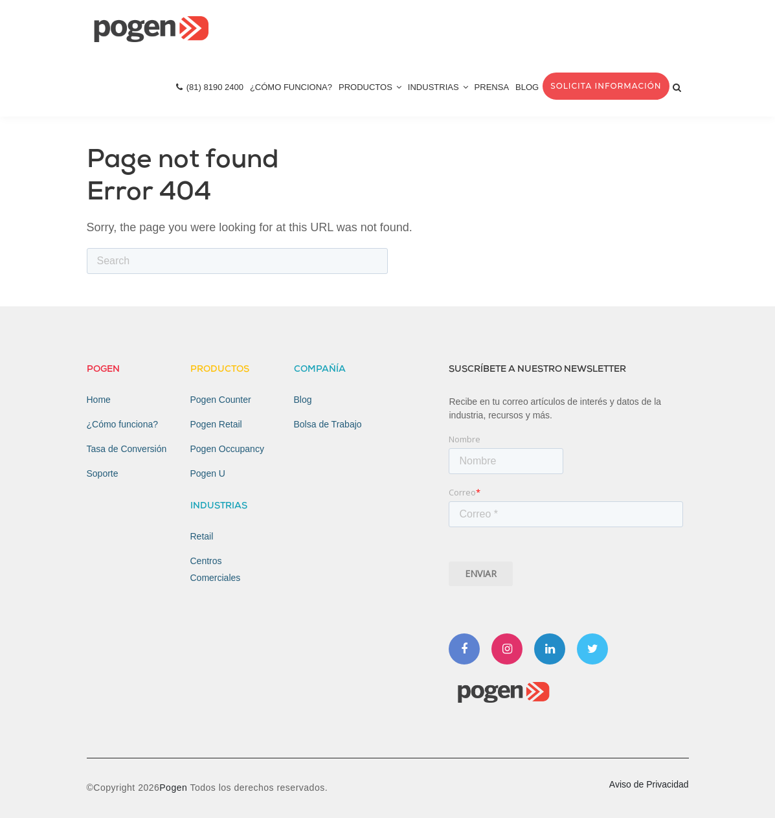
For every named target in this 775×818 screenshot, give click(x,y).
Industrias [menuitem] (438, 87)
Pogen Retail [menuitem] (216, 424)
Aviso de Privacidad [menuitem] (649, 784)
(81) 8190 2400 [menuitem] (209, 87)
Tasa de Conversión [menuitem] (127, 449)
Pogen (174, 787)
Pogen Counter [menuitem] (220, 399)
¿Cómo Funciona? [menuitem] (291, 87)
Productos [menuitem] (370, 87)
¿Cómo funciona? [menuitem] (123, 424)
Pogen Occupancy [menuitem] (227, 449)
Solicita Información (605, 86)
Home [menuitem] (99, 399)
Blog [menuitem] (527, 87)
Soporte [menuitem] (102, 473)
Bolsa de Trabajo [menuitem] (328, 424)
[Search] (237, 261)
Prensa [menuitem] (492, 87)
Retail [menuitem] (202, 536)
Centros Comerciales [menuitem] (215, 569)
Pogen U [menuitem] (207, 473)
